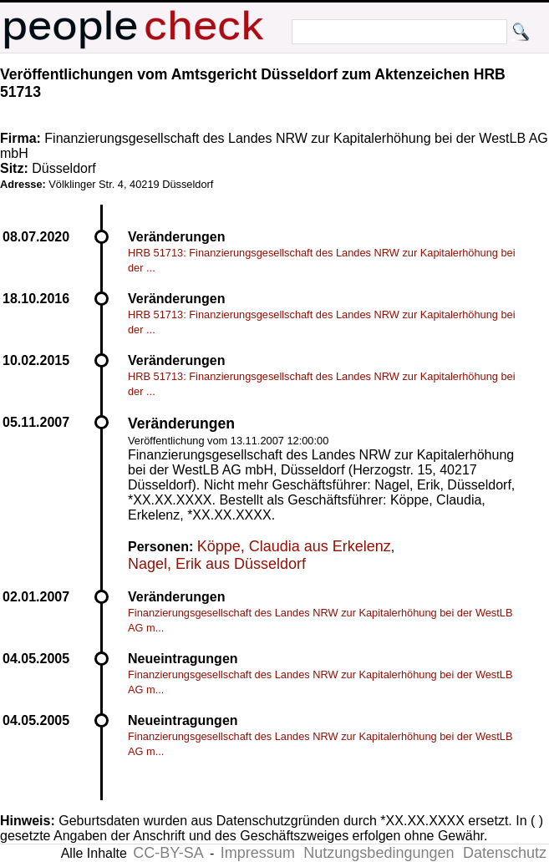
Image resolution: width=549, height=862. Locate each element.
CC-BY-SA (168, 852)
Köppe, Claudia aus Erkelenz (294, 546)
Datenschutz (504, 852)
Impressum (258, 852)
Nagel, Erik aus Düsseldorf (217, 563)
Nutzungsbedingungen (378, 852)
